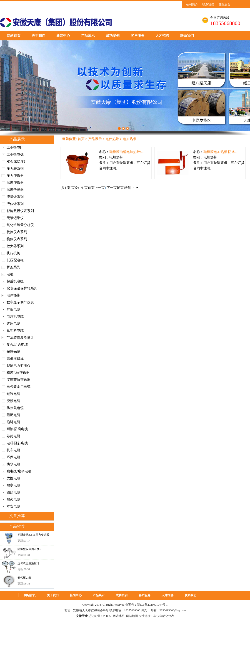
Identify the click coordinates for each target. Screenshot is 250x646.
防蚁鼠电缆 (15, 408)
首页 (81, 139)
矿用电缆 (13, 323)
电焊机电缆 (15, 316)
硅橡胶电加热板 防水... (220, 152)
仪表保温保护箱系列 (22, 288)
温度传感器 (15, 190)
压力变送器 (15, 176)
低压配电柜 (15, 260)
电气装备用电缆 (18, 387)
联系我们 (208, 4)
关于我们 (38, 35)
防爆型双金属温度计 (30, 549)
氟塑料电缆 (15, 330)
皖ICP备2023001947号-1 (152, 604)
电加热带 (129, 139)
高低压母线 (15, 358)
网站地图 (119, 616)
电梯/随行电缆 (17, 443)
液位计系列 (15, 204)
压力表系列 (15, 168)
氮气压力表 (24, 577)
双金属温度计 (17, 161)
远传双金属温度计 (28, 563)
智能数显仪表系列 (20, 211)
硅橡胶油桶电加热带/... (126, 152)
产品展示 (88, 35)
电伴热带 (13, 295)
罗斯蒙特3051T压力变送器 (33, 534)
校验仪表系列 (17, 232)
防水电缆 (13, 464)
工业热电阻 (15, 147)
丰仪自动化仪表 (163, 616)
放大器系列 (15, 246)
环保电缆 (13, 457)
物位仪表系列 (17, 239)
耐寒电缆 (13, 485)
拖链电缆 (13, 422)
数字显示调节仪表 (20, 302)
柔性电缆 (13, 478)
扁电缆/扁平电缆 (19, 471)
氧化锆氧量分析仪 (20, 225)
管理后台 (224, 4)
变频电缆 (13, 401)
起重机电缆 (15, 281)
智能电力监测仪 (18, 365)
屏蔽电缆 (13, 309)
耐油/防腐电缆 (17, 429)
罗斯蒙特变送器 (18, 380)
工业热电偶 (15, 154)
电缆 (10, 274)
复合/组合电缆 (17, 344)
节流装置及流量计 (20, 337)
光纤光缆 (13, 351)
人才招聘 (162, 35)
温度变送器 (15, 183)
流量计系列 (15, 197)
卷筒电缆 (13, 436)
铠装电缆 (13, 394)
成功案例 (113, 35)
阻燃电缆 (13, 415)
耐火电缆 (13, 499)
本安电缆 (13, 506)
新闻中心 (63, 35)
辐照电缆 (13, 492)
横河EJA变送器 (18, 373)
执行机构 (13, 253)
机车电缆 (13, 450)
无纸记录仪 (15, 218)
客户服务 (137, 35)
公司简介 (192, 4)
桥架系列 (13, 267)
